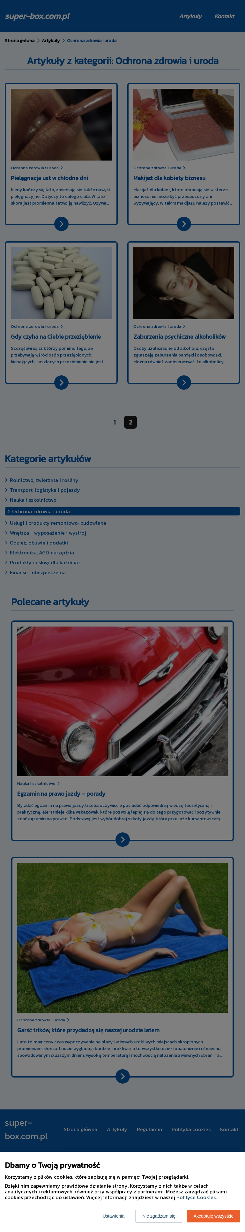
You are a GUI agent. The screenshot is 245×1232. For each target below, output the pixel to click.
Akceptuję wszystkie (214, 1216)
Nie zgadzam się (158, 1216)
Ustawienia (113, 1216)
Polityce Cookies (196, 1197)
